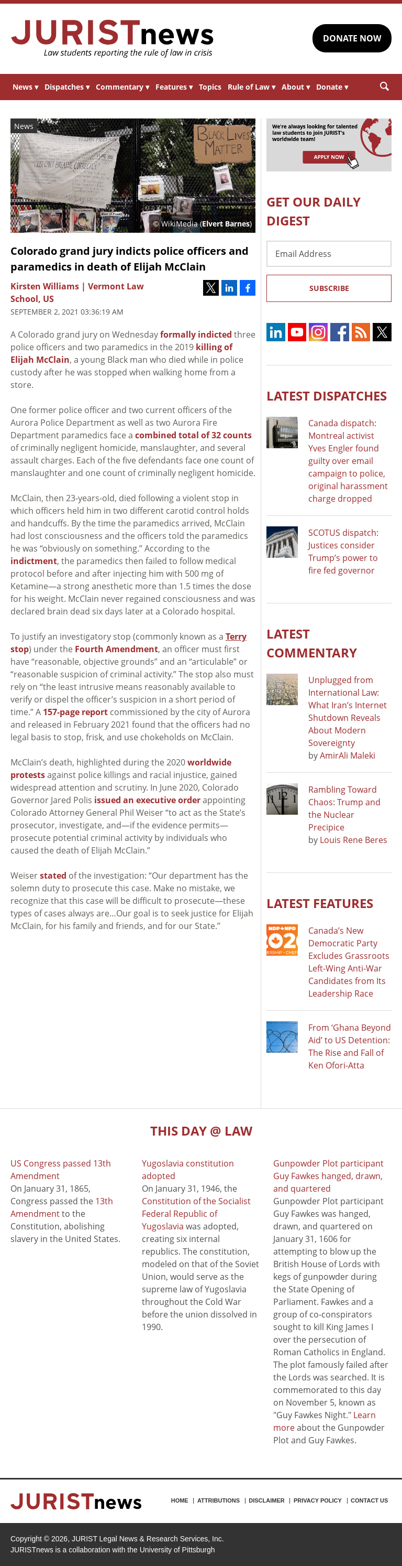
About (296, 87)
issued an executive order (147, 800)
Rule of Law (251, 87)
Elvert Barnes (226, 224)
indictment (33, 561)
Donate (332, 87)
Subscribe (329, 288)
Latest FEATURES (319, 903)
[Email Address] (329, 254)
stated (53, 875)
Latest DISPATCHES (326, 395)
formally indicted (196, 334)
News (25, 87)
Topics (210, 87)
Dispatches (67, 87)
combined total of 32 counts (193, 435)
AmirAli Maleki (347, 755)
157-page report (75, 712)
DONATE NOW (352, 38)
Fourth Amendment (116, 649)
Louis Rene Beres (353, 840)
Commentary (122, 87)
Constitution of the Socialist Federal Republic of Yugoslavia (196, 1213)
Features (174, 87)
